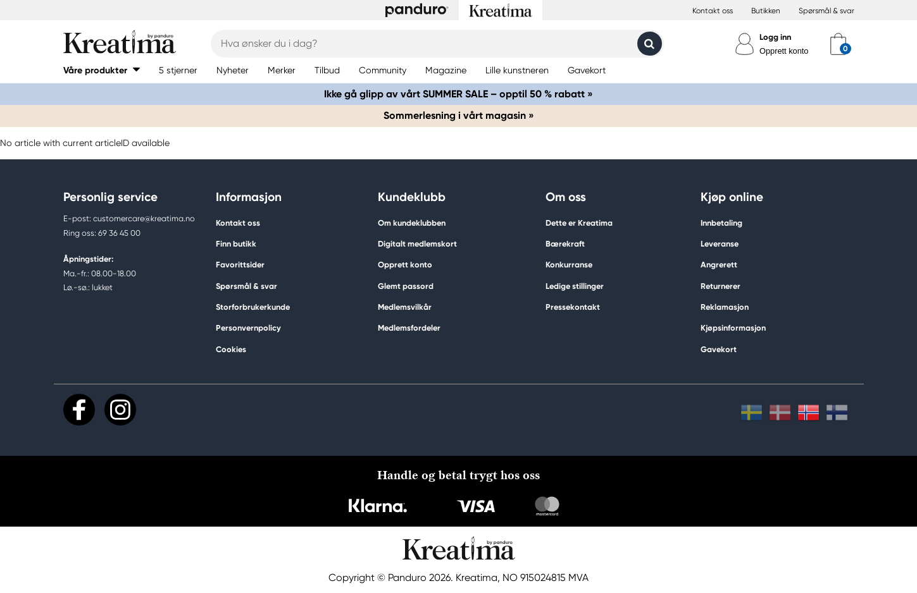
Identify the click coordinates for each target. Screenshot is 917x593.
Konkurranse (569, 264)
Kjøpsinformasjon (733, 328)
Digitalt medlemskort (417, 243)
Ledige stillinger (575, 286)
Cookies (231, 349)
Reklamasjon (725, 307)
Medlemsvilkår (405, 307)
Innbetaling (721, 223)
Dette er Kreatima (579, 223)
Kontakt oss (712, 10)
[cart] (838, 44)
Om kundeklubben (412, 223)
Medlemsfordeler (409, 328)
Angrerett (719, 264)
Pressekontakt (573, 307)
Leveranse (720, 243)
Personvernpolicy (248, 328)
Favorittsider (240, 264)
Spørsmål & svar (826, 10)
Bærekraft (565, 243)
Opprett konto (784, 51)
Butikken (765, 10)
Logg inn (775, 37)
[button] (101, 70)
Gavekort (719, 349)
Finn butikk (236, 243)
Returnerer (720, 286)
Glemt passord (406, 286)
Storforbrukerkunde (253, 307)
